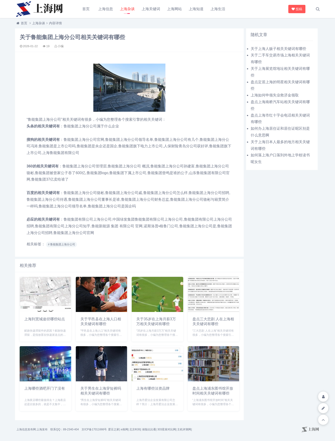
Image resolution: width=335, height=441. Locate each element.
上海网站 (174, 9)
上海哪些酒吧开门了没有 (44, 388)
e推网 (124, 429)
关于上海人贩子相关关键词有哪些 (278, 49)
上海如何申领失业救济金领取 (275, 95)
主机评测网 (184, 429)
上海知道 (196, 9)
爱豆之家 (113, 429)
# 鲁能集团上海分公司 (61, 244)
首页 (86, 9)
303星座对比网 (166, 429)
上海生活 (217, 9)
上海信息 (105, 9)
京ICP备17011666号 (94, 429)
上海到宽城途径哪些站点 (44, 319)
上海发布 (42, 429)
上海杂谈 (127, 9)
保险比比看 (149, 429)
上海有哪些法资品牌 (153, 388)
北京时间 (134, 429)
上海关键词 (151, 9)
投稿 (297, 9)
